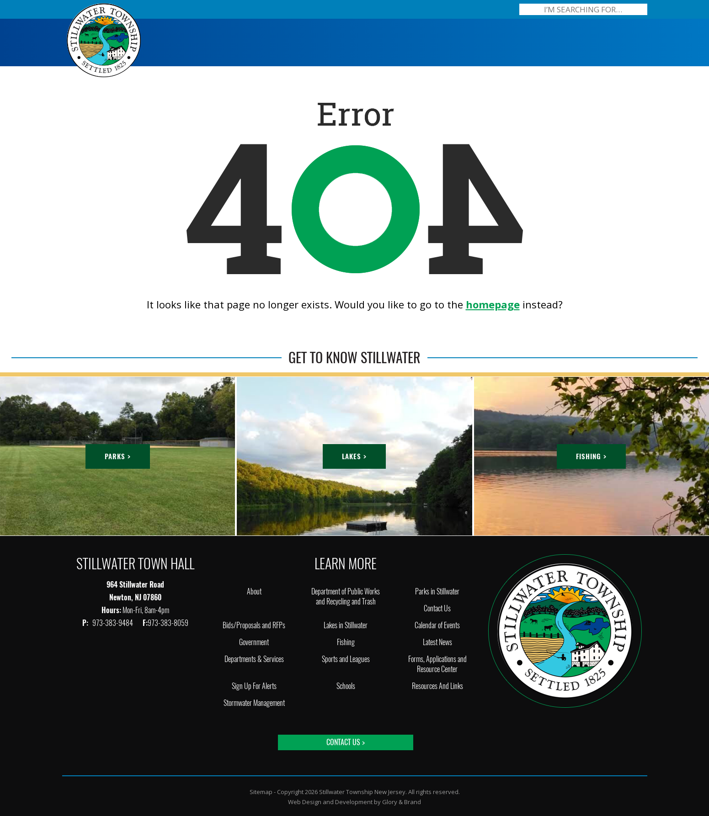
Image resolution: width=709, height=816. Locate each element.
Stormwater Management (254, 703)
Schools (345, 686)
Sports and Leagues (346, 659)
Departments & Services (254, 659)
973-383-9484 (113, 623)
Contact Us (437, 608)
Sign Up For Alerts (254, 686)
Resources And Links (437, 686)
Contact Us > (345, 742)
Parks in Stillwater (437, 591)
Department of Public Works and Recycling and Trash (345, 596)
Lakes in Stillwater (346, 625)
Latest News (437, 642)
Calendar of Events (437, 625)
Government (254, 642)
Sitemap (261, 792)
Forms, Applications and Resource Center (437, 664)
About (254, 591)
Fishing (346, 642)
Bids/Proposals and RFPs (254, 625)
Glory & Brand (401, 802)
